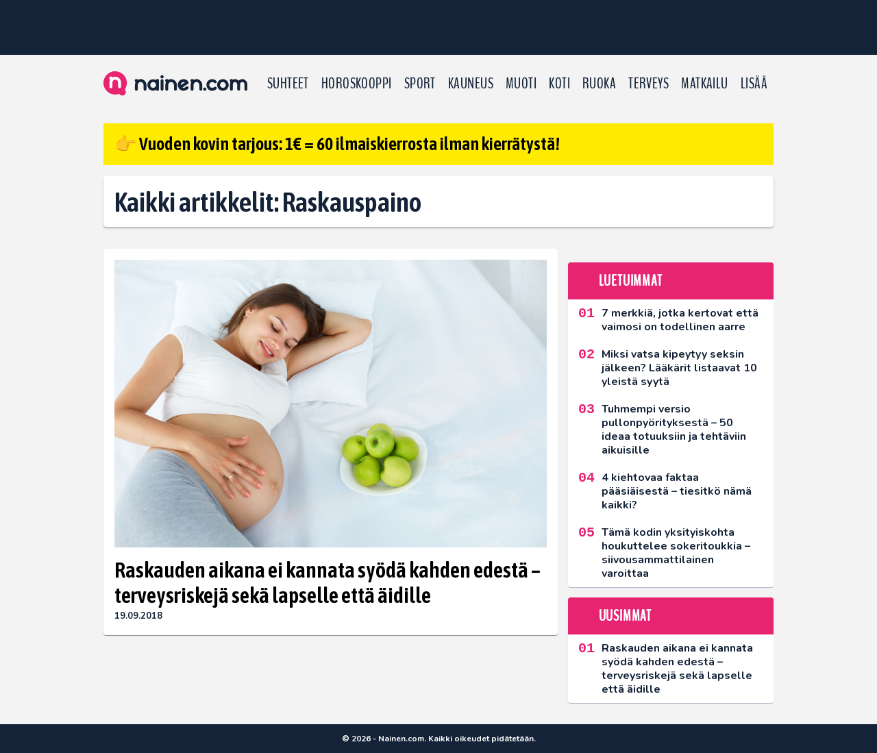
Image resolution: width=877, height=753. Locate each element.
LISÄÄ (754, 83)
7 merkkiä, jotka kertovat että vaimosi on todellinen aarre (680, 320)
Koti (559, 83)
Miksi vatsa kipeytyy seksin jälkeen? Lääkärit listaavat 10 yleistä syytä (679, 368)
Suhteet (288, 83)
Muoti (521, 83)
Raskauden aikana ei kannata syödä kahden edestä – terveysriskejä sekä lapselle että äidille (327, 582)
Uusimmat (625, 616)
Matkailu (704, 83)
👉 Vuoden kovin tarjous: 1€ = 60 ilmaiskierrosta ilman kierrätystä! (337, 144)
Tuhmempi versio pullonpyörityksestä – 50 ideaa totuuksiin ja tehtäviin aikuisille (674, 430)
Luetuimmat (631, 281)
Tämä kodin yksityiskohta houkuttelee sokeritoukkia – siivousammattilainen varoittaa (676, 553)
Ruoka (599, 83)
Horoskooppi (356, 83)
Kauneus (470, 83)
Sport (420, 83)
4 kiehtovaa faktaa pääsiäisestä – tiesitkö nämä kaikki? (677, 491)
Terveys (648, 83)
